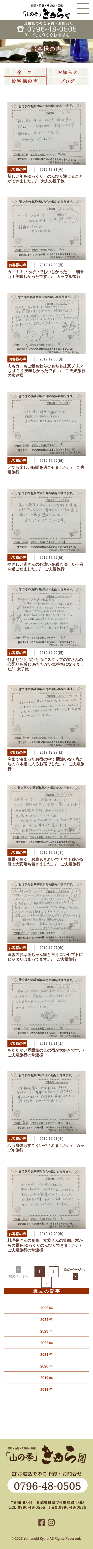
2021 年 (46, 1355)
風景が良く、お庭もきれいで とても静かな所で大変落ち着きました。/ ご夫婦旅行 (45, 861)
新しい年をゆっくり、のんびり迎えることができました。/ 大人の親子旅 (45, 178)
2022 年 (46, 1343)
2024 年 (46, 1320)
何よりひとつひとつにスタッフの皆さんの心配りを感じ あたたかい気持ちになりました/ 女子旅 (45, 664)
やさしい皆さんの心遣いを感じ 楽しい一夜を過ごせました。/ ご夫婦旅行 (45, 566)
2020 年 (46, 1366)
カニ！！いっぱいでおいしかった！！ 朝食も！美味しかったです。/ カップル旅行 (45, 274)
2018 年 (46, 1390)
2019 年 (46, 1378)
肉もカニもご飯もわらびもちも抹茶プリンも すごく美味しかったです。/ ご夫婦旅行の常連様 (46, 371)
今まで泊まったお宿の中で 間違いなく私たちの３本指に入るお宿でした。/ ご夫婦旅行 (45, 764)
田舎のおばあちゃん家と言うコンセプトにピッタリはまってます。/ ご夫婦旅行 (45, 957)
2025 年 (46, 1308)
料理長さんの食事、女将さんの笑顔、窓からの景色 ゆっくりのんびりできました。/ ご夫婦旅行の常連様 (46, 1245)
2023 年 (46, 1331)
